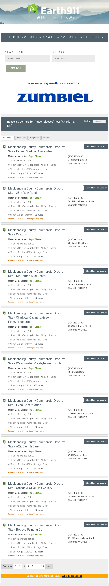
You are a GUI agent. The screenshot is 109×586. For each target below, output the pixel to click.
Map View (21, 138)
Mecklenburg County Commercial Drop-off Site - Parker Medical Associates (36, 149)
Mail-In (46, 138)
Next (49, 566)
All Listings (8, 138)
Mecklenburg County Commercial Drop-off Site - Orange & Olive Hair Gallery (36, 486)
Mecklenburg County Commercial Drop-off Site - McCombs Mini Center (36, 274)
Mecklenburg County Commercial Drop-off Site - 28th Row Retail (36, 191)
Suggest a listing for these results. (54, 576)
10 (42, 566)
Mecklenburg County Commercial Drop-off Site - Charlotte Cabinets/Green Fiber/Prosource (36, 317)
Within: (95, 121)
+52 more (38, 173)
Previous (7, 566)
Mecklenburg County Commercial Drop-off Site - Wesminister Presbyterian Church (36, 361)
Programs (34, 138)
